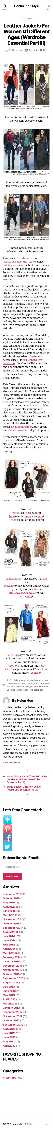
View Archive (11, 762)
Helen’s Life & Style (22, 1124)
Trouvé (13, 520)
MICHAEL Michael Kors (23, 592)
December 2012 (12, 1012)
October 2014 (11, 923)
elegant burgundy (21, 426)
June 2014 (9, 940)
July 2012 (9, 1033)
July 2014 (9, 936)
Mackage (9, 585)
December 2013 (12, 965)
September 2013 (13, 978)
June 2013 (9, 990)
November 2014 (12, 919)
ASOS (10, 680)
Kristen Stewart (25, 683)
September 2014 (13, 927)
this (45, 578)
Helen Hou (17, 50)
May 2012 (9, 1041)
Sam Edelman (14, 578)
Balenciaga (13, 655)
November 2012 (12, 1016)
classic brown (16, 430)
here (5, 402)
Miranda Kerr (36, 686)
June (12, 516)
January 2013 (11, 1007)
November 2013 (12, 969)
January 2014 (11, 961)
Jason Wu (13, 665)
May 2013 (9, 995)
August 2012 (10, 1028)
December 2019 (12, 894)
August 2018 (10, 906)
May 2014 (9, 944)
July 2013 (9, 986)
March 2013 (10, 1003)
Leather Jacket (41, 683)
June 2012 (9, 1037)
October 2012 (11, 1020)
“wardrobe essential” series (19, 261)
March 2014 (10, 953)
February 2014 (12, 957)
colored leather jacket (37, 680)
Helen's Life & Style (26, 5)
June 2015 (9, 910)
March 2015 (10, 915)
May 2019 (9, 902)
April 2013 (9, 999)
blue (17, 423)
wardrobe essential (33, 689)
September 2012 (13, 1024)
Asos (7, 669)
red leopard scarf (33, 360)
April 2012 (9, 1045)
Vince (15, 513)
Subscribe (12, 876)
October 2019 (11, 898)
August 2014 (10, 932)
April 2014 (9, 948)
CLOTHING (26, 18)
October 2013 (11, 974)
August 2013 (10, 982)
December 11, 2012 (38, 50)
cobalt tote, (9, 363)
